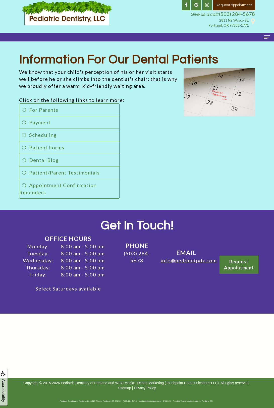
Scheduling (43, 135)
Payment (40, 122)
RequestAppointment (239, 264)
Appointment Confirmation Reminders (58, 188)
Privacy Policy (145, 388)
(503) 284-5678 (237, 14)
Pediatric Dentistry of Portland (84, 383)
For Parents (43, 110)
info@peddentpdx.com (188, 260)
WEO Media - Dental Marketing (139, 383)
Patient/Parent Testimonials (64, 172)
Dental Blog (44, 160)
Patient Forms (46, 147)
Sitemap (124, 388)
